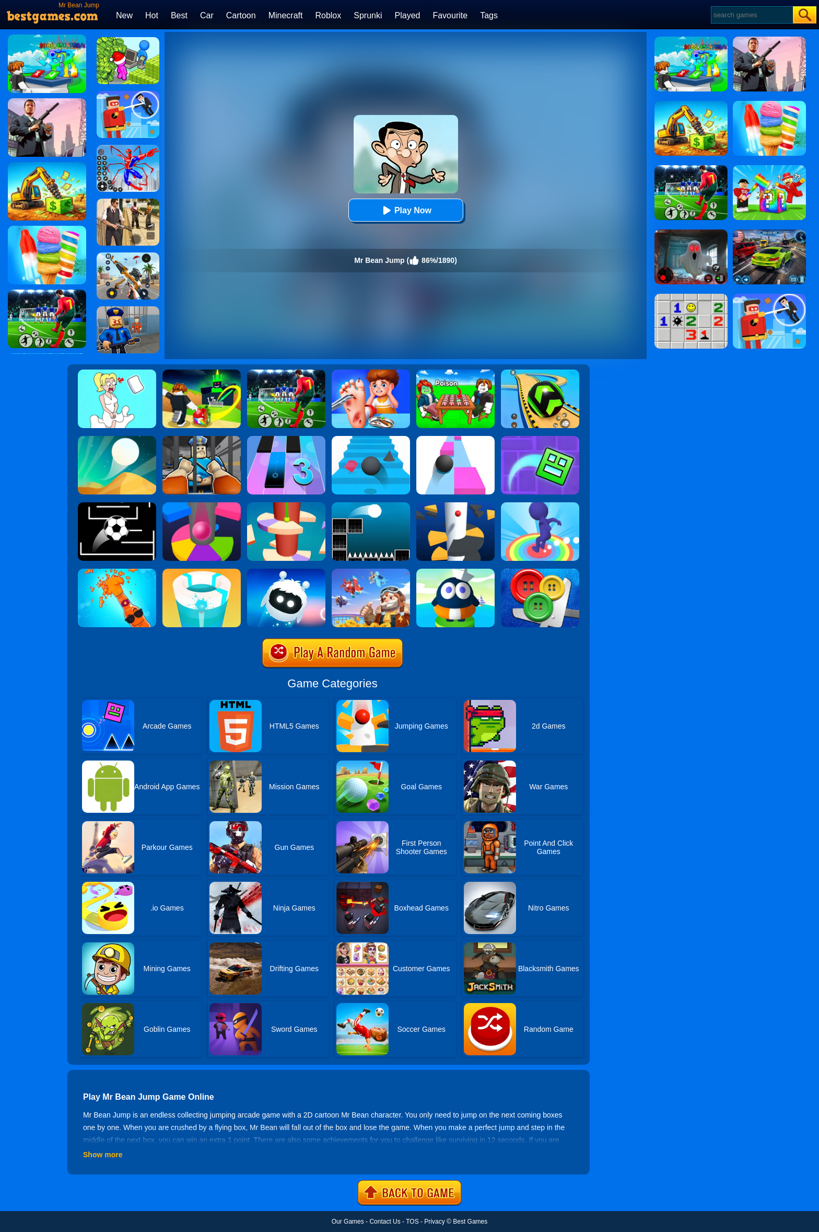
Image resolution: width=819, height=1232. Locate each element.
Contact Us (384, 1221)
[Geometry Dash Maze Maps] (540, 439)
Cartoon (241, 15)
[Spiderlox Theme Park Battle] (128, 148)
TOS (412, 1221)
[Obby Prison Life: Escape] (201, 439)
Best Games (470, 1221)
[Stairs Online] (371, 439)
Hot (151, 15)
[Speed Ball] (455, 439)
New (124, 15)
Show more (102, 1154)
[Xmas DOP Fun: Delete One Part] (117, 373)
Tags (489, 15)
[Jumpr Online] (117, 506)
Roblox (328, 15)
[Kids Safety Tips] (371, 373)
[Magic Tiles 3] (286, 439)
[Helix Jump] (455, 506)
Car (207, 15)
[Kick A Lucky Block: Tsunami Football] (201, 373)
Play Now (405, 210)
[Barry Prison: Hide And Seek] (128, 310)
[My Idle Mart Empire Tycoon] (128, 40)
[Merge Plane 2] (371, 572)
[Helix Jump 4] (286, 506)
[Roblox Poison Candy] (455, 373)
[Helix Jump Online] (201, 506)
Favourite (449, 15)
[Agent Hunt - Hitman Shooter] (128, 202)
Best (179, 15)
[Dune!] (117, 439)
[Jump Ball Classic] (371, 506)
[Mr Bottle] (117, 572)
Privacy (434, 1221)
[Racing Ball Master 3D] (540, 373)
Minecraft (285, 15)
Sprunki (368, 15)
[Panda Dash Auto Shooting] (128, 256)
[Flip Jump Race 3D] (540, 506)
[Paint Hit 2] (201, 572)
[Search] (751, 15)
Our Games (348, 1221)
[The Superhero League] (128, 94)
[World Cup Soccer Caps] (286, 373)
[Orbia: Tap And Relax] (286, 572)
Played (407, 15)
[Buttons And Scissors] (540, 572)
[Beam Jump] (455, 572)
